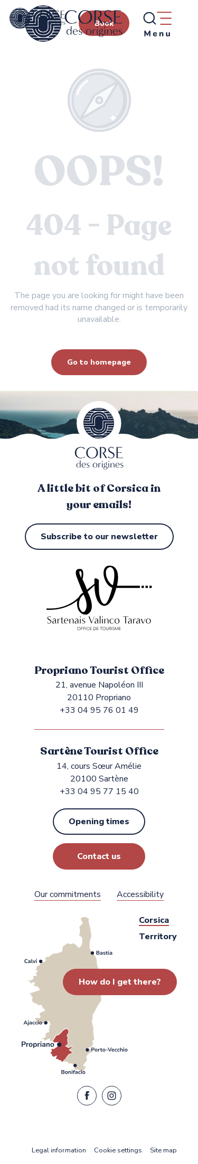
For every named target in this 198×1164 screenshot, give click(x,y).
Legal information (59, 1150)
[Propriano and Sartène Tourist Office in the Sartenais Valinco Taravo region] (37, 18)
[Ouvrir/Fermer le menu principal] (156, 24)
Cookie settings (118, 1150)
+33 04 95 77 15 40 (99, 791)
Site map (163, 1150)
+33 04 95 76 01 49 (99, 710)
